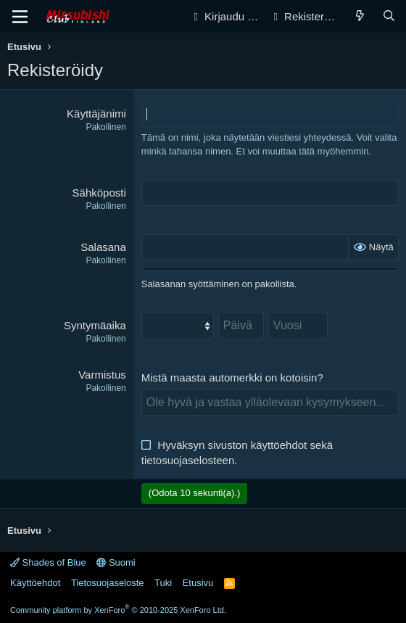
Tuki (163, 582)
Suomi (115, 562)
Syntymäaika (95, 325)
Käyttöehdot (35, 582)
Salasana (103, 247)
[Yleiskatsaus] (360, 16)
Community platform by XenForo (118, 610)
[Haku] (389, 16)
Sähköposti (99, 192)
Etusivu (198, 582)
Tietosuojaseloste (107, 582)
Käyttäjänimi (96, 113)
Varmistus (102, 374)
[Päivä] (241, 326)
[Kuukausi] (177, 326)
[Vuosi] (298, 326)
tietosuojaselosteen (187, 460)
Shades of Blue (48, 562)
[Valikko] (20, 16)
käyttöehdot (279, 445)
